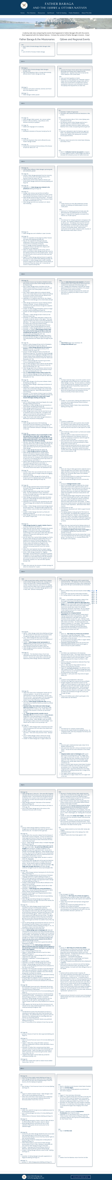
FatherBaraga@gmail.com (35, 1178)
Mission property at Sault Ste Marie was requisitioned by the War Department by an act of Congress (75, 807)
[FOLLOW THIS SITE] (81, 1177)
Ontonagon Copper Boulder (68, 642)
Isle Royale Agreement (72, 668)
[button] (31, 12)
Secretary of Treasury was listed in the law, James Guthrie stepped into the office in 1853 (37, 939)
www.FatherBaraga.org (34, 1176)
